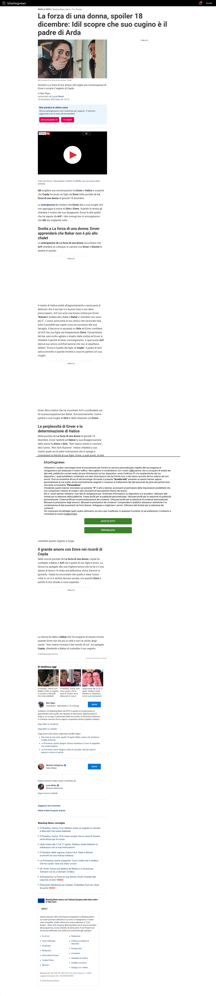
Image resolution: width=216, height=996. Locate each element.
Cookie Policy (70, 514)
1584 (131, 470)
